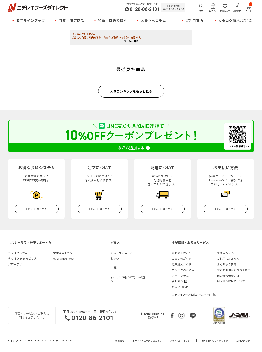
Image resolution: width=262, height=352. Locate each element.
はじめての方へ (182, 253)
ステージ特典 (180, 276)
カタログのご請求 (183, 270)
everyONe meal (63, 258)
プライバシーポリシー (181, 340)
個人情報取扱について (231, 281)
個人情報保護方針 (228, 276)
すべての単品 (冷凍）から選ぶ (128, 279)
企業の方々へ (225, 253)
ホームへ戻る (131, 41)
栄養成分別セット (64, 253)
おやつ (115, 258)
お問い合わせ (180, 287)
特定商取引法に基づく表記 (214, 340)
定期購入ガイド (182, 264)
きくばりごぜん (18, 253)
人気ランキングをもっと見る (131, 91)
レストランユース (122, 253)
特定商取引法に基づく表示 (234, 270)
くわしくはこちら (36, 209)
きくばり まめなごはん (22, 258)
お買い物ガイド (182, 258)
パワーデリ (15, 264)
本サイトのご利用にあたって (146, 340)
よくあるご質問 (227, 264)
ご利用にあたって (228, 258)
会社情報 (119, 340)
